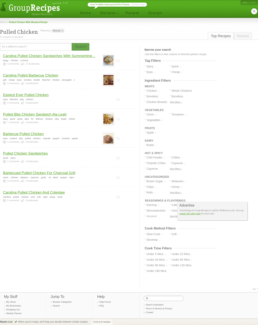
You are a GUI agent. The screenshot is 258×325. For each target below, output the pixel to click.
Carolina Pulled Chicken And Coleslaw (34, 192)
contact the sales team (190, 213)
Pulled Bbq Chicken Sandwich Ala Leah (35, 114)
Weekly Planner (14, 313)
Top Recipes (221, 36)
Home (3, 22)
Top (254, 289)
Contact (149, 312)
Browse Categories (62, 302)
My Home (11, 302)
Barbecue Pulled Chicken (23, 134)
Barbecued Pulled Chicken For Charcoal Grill (39, 173)
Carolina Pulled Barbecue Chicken (30, 75)
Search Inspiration (155, 304)
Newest (243, 36)
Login (253, 2)
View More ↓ (176, 102)
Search (56, 305)
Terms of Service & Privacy (159, 308)
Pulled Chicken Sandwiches (25, 153)
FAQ (101, 305)
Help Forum (105, 302)
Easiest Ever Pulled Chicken (26, 95)
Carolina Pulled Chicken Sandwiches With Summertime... (49, 56)
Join (245, 2)
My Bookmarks (13, 305)
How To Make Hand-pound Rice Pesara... (110, 4)
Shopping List (13, 309)
